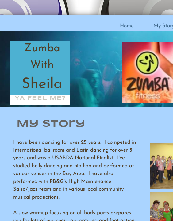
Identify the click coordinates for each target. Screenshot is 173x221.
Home (127, 26)
